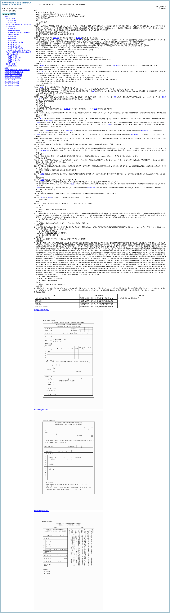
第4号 (41, 99)
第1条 (42, 65)
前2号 (41, 71)
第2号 (164, 97)
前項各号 (67, 109)
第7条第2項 (44, 150)
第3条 (42, 119)
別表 (95, 109)
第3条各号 (68, 130)
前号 (93, 91)
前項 (38, 122)
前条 (115, 97)
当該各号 (79, 38)
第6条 (42, 197)
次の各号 (56, 38)
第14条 (49, 197)
